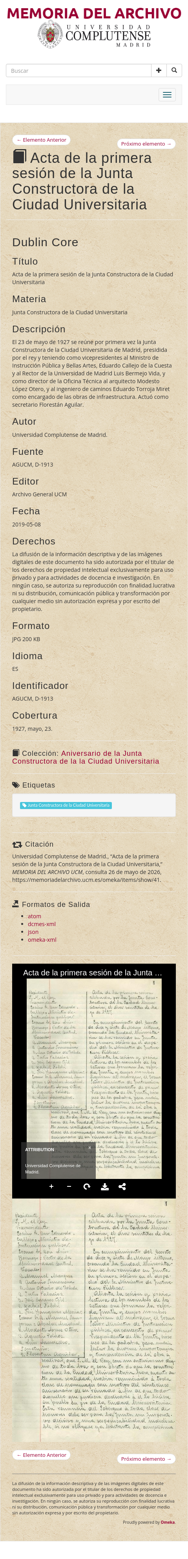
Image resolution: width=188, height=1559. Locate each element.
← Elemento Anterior (41, 139)
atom (34, 916)
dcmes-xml (42, 924)
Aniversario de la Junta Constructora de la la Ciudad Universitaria (85, 757)
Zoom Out (69, 1187)
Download (105, 1187)
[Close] (89, 1148)
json (33, 931)
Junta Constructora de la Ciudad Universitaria (66, 805)
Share (122, 1187)
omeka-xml (42, 939)
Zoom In (52, 1187)
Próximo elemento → (146, 143)
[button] (159, 70)
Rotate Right (87, 1187)
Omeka (168, 1522)
